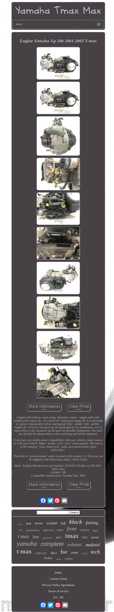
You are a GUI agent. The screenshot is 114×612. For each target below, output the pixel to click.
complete (52, 544)
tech (95, 552)
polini (20, 524)
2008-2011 (41, 553)
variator (84, 529)
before (95, 530)
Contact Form (58, 578)
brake (48, 558)
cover (95, 537)
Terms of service (58, 591)
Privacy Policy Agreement (58, 585)
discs (54, 553)
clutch (84, 553)
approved (48, 530)
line (36, 537)
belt (84, 537)
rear (74, 552)
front (71, 528)
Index (58, 572)
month (58, 559)
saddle (60, 530)
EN (55, 597)
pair (58, 537)
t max (23, 536)
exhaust (74, 544)
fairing (92, 522)
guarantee (47, 537)
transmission (32, 530)
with (20, 530)
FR (61, 597)
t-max (24, 551)
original (69, 558)
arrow (39, 523)
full (63, 523)
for (64, 552)
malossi (93, 544)
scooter (52, 523)
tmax (72, 535)
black (75, 521)
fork (28, 523)
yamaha (27, 543)
